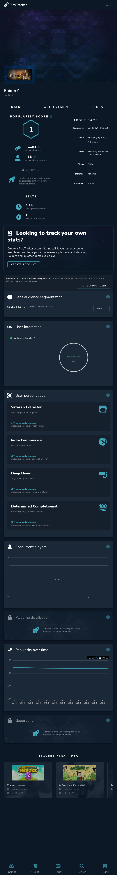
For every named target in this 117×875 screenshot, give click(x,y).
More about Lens (93, 291)
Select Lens (16, 312)
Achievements (58, 107)
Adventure (93, 142)
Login (109, 5)
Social (58, 868)
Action (91, 164)
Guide (105, 868)
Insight (11, 868)
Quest (35, 868)
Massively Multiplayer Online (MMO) (98, 153)
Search (81, 868)
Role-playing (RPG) (97, 137)
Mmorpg (92, 173)
